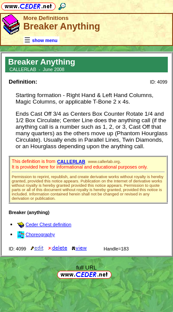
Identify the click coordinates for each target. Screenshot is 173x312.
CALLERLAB (71, 161)
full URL (86, 267)
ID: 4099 (158, 81)
